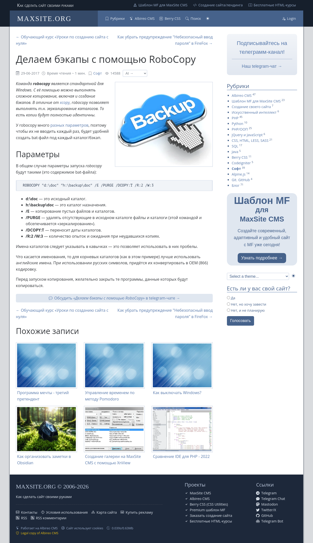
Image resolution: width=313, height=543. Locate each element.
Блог (236, 185)
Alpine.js (239, 174)
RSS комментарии (51, 518)
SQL (235, 146)
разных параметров (69, 125)
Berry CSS (172, 18)
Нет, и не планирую (246, 310)
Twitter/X (268, 510)
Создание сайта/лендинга (220, 5)
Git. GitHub (241, 179)
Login (291, 18)
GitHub (267, 515)
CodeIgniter (241, 163)
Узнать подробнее (259, 257)
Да (231, 298)
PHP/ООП (240, 129)
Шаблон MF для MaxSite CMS (162, 5)
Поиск (195, 18)
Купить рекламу (139, 512)
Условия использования (67, 512)
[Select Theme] (258, 276)
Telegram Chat (273, 498)
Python (237, 123)
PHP (235, 118)
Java (235, 151)
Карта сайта (107, 512)
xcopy (65, 102)
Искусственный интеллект (254, 112)
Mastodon (269, 504)
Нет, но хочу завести (246, 304)
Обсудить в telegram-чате (114, 298)
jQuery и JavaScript (247, 135)
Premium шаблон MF (207, 510)
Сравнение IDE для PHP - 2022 (181, 456)
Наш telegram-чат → (262, 66)
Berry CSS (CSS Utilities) (209, 504)
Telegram (269, 493)
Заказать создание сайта (211, 515)
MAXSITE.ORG (44, 18)
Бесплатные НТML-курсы (275, 5)
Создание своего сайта (251, 106)
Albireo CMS (145, 18)
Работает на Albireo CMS (39, 528)
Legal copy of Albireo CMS (39, 533)
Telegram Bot (272, 521)
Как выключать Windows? (177, 392)
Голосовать (240, 321)
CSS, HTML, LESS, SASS (250, 140)
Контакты (29, 512)
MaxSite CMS (200, 493)
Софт (97, 73)
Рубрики (117, 18)
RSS (24, 518)
